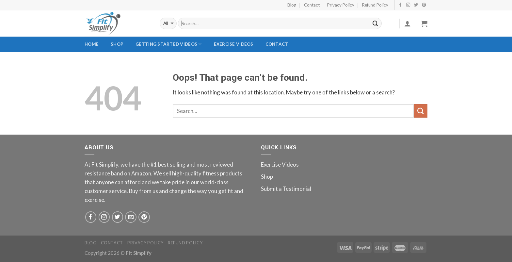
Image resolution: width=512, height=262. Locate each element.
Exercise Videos (233, 44)
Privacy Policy (340, 5)
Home (92, 44)
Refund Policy (375, 5)
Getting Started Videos (168, 44)
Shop (117, 44)
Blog (291, 5)
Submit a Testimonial (286, 188)
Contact (312, 5)
